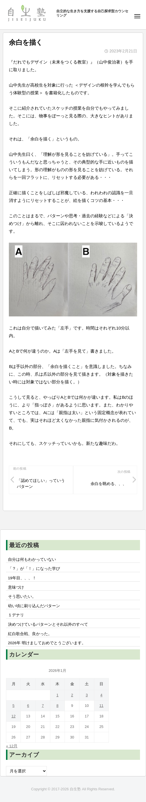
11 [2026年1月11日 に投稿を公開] (101, 705)
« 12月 (11, 746)
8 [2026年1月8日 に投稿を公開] (57, 705)
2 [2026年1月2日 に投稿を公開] (72, 695)
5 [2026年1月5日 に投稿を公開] (14, 705)
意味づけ (18, 587)
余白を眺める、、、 (109, 484)
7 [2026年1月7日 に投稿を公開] (43, 705)
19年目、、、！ (22, 578)
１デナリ (16, 615)
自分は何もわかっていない (32, 559)
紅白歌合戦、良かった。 (30, 634)
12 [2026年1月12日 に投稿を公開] (13, 716)
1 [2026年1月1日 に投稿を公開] (57, 695)
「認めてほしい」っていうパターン (41, 483)
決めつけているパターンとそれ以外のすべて (48, 624)
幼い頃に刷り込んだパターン (34, 606)
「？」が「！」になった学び (34, 568)
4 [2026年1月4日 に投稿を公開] (101, 695)
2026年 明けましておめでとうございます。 (47, 643)
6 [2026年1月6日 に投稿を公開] (28, 705)
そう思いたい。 (22, 596)
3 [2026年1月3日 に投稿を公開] (87, 695)
